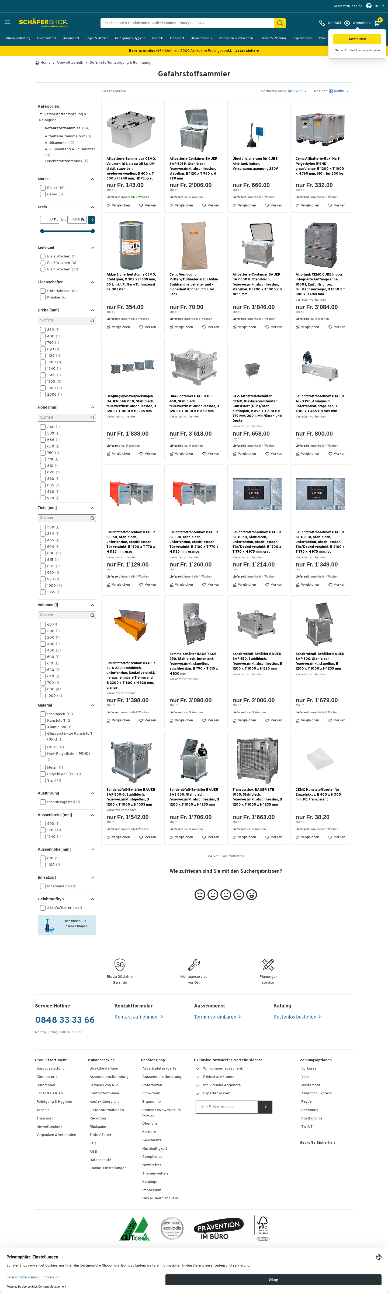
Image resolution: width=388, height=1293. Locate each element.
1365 (52, 592)
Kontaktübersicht (104, 1102)
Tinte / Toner (100, 1135)
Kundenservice (101, 1060)
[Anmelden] (357, 23)
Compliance (152, 1157)
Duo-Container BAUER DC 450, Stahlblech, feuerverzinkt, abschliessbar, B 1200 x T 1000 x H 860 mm (194, 404)
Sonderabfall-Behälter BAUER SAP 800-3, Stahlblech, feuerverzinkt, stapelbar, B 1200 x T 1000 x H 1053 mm (130, 797)
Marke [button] (43, 179)
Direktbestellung (103, 1069)
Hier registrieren (368, 50)
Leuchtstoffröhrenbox (66, 161)
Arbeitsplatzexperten (160, 1069)
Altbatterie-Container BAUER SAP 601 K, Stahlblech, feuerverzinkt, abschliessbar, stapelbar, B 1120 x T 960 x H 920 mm (193, 168)
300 (51, 527)
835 (52, 485)
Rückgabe (97, 1127)
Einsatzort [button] (47, 877)
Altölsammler (59, 143)
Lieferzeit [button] (46, 247)
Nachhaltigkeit (154, 1149)
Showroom (151, 1093)
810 (51, 466)
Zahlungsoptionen (316, 1060)
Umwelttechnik (201, 38)
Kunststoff (57, 720)
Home (45, 63)
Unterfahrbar (60, 291)
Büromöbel (71, 38)
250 (51, 637)
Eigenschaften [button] (51, 282)
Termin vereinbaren (215, 1017)
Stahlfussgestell (62, 802)
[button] (357, 39)
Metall (53, 767)
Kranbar (55, 297)
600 (51, 657)
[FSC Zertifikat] (262, 1229)
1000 (52, 585)
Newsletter (151, 1165)
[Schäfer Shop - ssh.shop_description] (30, 23)
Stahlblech (58, 714)
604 (51, 546)
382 (51, 329)
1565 (52, 375)
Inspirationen (302, 38)
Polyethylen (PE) (62, 774)
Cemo (53, 194)
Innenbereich (59, 886)
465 (51, 540)
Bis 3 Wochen (60, 263)
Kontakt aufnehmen (136, 1017)
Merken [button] (147, 205)
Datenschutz (100, 1160)
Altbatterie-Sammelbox (68, 136)
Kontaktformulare (104, 1093)
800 (52, 553)
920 (51, 498)
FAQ (92, 1143)
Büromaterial (46, 38)
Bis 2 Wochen (59, 256)
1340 (52, 368)
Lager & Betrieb (97, 38)
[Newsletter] (227, 1107)
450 (52, 650)
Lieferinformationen (106, 1110)
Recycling (97, 1118)
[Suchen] (280, 23)
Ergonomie (151, 1102)
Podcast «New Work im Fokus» (161, 1113)
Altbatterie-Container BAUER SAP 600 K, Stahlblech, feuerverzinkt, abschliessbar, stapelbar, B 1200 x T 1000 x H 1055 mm (257, 284)
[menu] (348, 6)
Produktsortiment (51, 1060)
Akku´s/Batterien (63, 908)
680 (51, 446)
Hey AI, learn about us (160, 1198)
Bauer (54, 188)
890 (51, 823)
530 (51, 433)
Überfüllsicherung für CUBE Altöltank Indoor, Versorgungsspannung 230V (255, 163)
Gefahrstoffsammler (67, 128)
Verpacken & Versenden (236, 38)
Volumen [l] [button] (48, 605)
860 (51, 491)
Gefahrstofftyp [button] (51, 899)
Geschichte (152, 1140)
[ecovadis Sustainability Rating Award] (172, 1229)
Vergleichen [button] (118, 205)
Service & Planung (272, 38)
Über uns (150, 1124)
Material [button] (45, 705)
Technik (157, 38)
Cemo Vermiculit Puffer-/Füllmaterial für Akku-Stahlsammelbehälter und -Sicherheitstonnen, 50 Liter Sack (194, 284)
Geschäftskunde (346, 6)
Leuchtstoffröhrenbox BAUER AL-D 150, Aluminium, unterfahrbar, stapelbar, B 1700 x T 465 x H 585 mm (320, 404)
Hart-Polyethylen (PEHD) (65, 756)
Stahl (52, 780)
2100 (52, 388)
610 (51, 663)
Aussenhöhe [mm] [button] (54, 849)
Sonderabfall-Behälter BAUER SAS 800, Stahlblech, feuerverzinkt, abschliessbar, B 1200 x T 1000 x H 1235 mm (194, 797)
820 (51, 472)
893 (51, 349)
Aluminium (57, 727)
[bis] (74, 219)
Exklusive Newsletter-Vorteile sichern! (229, 1060)
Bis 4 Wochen (61, 269)
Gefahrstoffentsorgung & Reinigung (119, 63)
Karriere (149, 1132)
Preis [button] (42, 207)
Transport (176, 38)
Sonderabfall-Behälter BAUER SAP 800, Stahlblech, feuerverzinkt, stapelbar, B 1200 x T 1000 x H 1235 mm (320, 661)
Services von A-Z (103, 1085)
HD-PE (54, 747)
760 (51, 453)
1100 (52, 864)
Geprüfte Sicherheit (317, 1143)
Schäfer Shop (153, 1060)
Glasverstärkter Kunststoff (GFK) (66, 736)
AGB (93, 1152)
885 (51, 566)
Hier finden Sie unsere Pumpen (75, 923)
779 (51, 459)
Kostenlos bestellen (294, 1017)
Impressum (151, 1190)
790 (51, 342)
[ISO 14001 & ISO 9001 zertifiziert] (134, 1229)
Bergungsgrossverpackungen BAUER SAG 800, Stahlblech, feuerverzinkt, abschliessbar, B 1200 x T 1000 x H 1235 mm (131, 404)
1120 (52, 355)
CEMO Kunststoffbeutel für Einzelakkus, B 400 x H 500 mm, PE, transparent (318, 794)
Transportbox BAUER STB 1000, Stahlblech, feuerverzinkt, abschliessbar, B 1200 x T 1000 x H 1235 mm (257, 797)
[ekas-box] (219, 1229)
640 (52, 676)
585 (51, 440)
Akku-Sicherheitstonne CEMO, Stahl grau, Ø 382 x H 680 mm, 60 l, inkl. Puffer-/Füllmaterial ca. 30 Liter (131, 282)
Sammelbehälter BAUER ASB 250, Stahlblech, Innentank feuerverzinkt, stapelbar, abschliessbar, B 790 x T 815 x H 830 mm (193, 664)
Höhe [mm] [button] (47, 407)
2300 (52, 394)
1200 (53, 362)
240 (51, 427)
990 (51, 579)
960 (51, 572)
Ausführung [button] (48, 793)
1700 (52, 381)
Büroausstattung (18, 38)
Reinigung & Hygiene (130, 38)
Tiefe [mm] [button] (47, 507)
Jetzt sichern (247, 51)
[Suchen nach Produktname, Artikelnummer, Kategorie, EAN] (189, 23)
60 (50, 624)
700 (51, 682)
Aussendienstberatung (109, 1077)
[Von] (47, 219)
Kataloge (149, 1182)
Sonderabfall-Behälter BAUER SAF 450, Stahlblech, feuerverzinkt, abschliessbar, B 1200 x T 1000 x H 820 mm (257, 661)
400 (51, 336)
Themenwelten (155, 1174)
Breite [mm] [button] (48, 310)
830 (51, 478)
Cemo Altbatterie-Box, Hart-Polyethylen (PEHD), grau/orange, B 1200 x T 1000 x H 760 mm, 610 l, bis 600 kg (320, 166)
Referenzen (152, 1085)
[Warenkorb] (378, 23)
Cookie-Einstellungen (108, 1168)
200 (51, 631)
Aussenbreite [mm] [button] (55, 815)
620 (52, 670)
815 (51, 559)
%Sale (322, 38)
